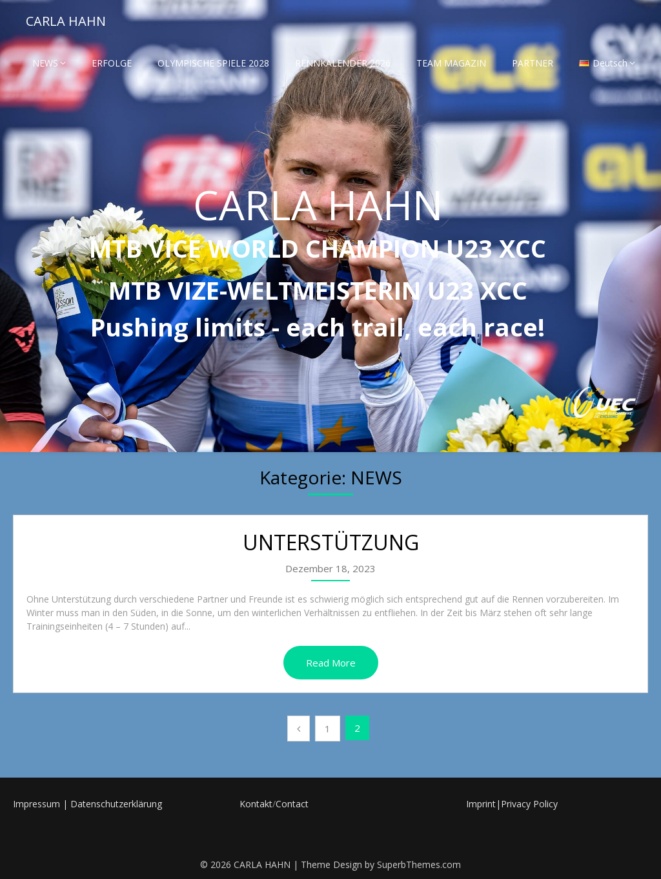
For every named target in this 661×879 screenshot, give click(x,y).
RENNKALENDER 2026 (343, 63)
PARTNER (532, 63)
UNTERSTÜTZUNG (331, 542)
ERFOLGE (112, 63)
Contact (292, 804)
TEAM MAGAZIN (451, 63)
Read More (331, 662)
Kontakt (255, 804)
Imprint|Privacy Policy (512, 804)
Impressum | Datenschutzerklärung (87, 804)
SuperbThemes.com (419, 864)
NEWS (45, 63)
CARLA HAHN (66, 21)
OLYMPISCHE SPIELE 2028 (213, 63)
